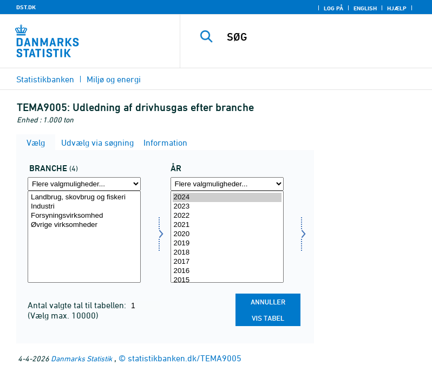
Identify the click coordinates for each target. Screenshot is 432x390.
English (365, 8)
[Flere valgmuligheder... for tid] (227, 184)
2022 (227, 215)
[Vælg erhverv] (84, 237)
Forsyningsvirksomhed (84, 215)
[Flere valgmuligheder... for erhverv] (84, 184)
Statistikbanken (45, 79)
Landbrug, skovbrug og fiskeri (84, 197)
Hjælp (397, 8)
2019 (227, 243)
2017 (227, 261)
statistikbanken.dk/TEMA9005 (184, 358)
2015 (227, 280)
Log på (333, 8)
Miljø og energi (114, 79)
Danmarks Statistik (81, 358)
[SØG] (322, 37)
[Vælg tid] (227, 237)
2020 (227, 234)
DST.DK (26, 7)
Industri (84, 206)
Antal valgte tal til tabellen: (78, 305)
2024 (227, 197)
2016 (227, 271)
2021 (227, 225)
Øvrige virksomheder (84, 225)
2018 (227, 252)
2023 (227, 206)
